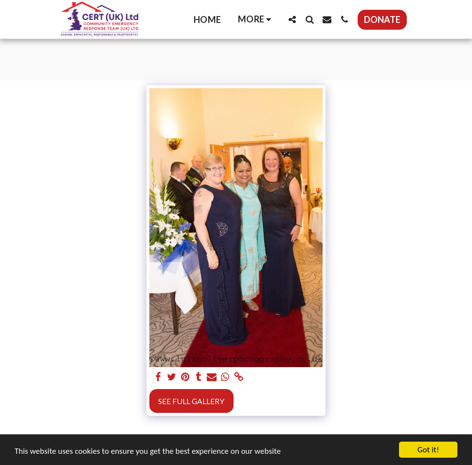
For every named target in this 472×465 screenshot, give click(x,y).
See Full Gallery (191, 401)
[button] (292, 19)
